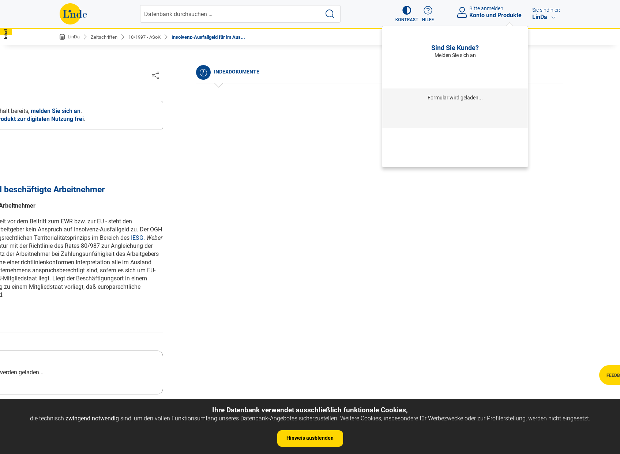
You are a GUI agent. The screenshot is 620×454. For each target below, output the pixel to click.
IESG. (535, 238)
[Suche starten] (330, 14)
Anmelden (455, 73)
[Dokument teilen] (553, 75)
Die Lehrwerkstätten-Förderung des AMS (117, 210)
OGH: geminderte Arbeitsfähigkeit (108, 305)
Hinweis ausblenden (310, 438)
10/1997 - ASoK (149, 37)
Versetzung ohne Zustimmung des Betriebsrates (127, 122)
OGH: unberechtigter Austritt (101, 283)
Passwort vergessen (455, 137)
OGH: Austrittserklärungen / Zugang (111, 328)
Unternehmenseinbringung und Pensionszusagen (128, 110)
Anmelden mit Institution (455, 115)
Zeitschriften (106, 37)
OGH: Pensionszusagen (95, 316)
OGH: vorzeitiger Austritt (96, 294)
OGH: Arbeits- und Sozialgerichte (107, 339)
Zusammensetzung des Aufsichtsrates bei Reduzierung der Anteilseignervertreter (119, 195)
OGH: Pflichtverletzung (94, 361)
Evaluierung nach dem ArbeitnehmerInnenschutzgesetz (106, 176)
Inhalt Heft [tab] (79, 76)
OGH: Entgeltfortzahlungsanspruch (110, 272)
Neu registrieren (455, 147)
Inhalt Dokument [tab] (126, 76)
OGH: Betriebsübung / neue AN (105, 350)
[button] (403, 14)
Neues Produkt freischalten (455, 157)
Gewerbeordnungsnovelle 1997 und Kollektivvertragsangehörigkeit (111, 156)
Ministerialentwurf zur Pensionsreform (114, 241)
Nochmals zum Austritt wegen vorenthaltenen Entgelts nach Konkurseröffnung (124, 137)
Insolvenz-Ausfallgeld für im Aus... (218, 37)
